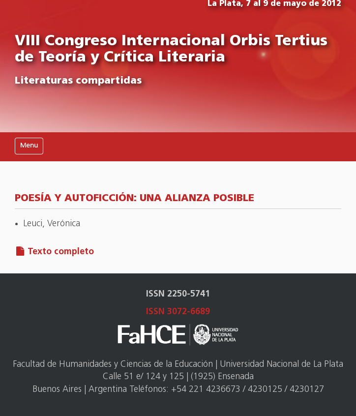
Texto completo (61, 252)
